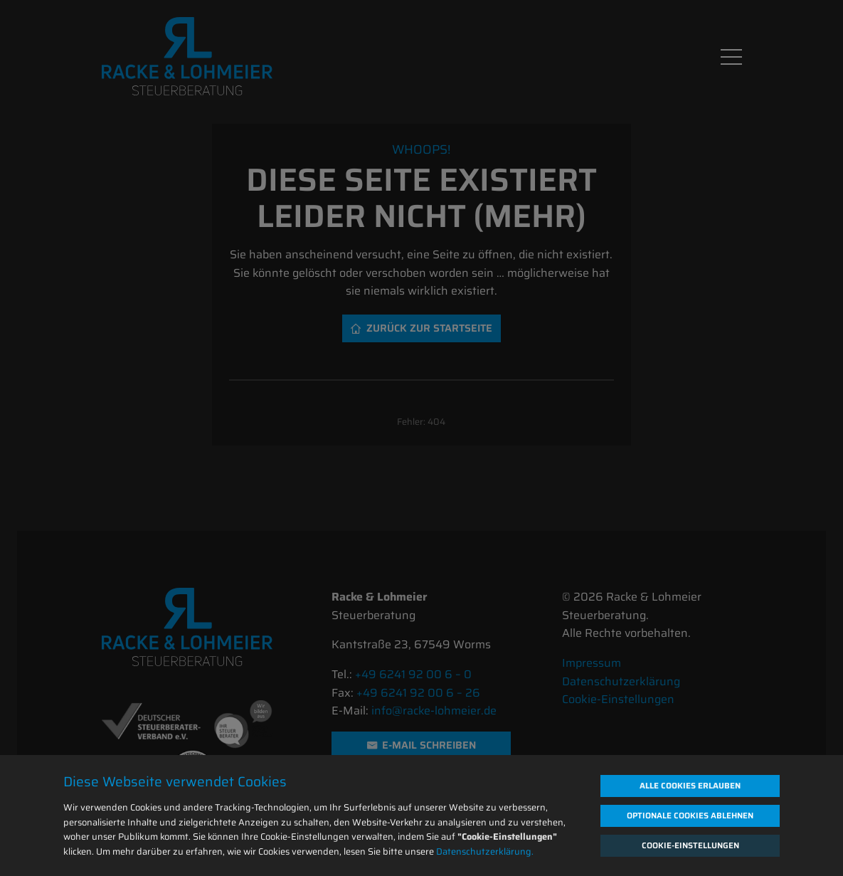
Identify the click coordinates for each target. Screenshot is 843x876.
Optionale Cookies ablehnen (690, 815)
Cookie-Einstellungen (690, 845)
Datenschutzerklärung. (485, 851)
